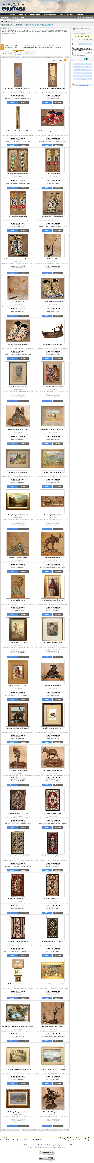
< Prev (4, 57)
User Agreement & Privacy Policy (64, 1145)
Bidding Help (50, 1145)
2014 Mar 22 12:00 (30, 53)
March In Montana (13, 19)
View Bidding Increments (82, 66)
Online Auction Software (48, 1154)
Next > (49, 57)
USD (11, 24)
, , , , (38, 24)
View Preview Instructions (82, 63)
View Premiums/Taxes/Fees (82, 69)
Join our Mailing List (65, 1140)
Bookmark (23, 102)
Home (21, 1145)
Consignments (83, 1140)
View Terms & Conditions (82, 76)
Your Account (15, 17)
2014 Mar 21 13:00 (18, 53)
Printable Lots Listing (82, 79)
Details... (12, 102)
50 (64, 57)
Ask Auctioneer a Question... (81, 85)
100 (68, 57)
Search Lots (5, 17)
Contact (91, 1140)
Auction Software (50, 1160)
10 (58, 57)
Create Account (88, 17)
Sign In (79, 17)
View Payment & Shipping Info (82, 73)
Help (22, 17)
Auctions (26, 1145)
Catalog (75, 1140)
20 (61, 57)
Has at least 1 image (78, 55)
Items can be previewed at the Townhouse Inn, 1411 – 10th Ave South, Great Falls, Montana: (30, 25)
